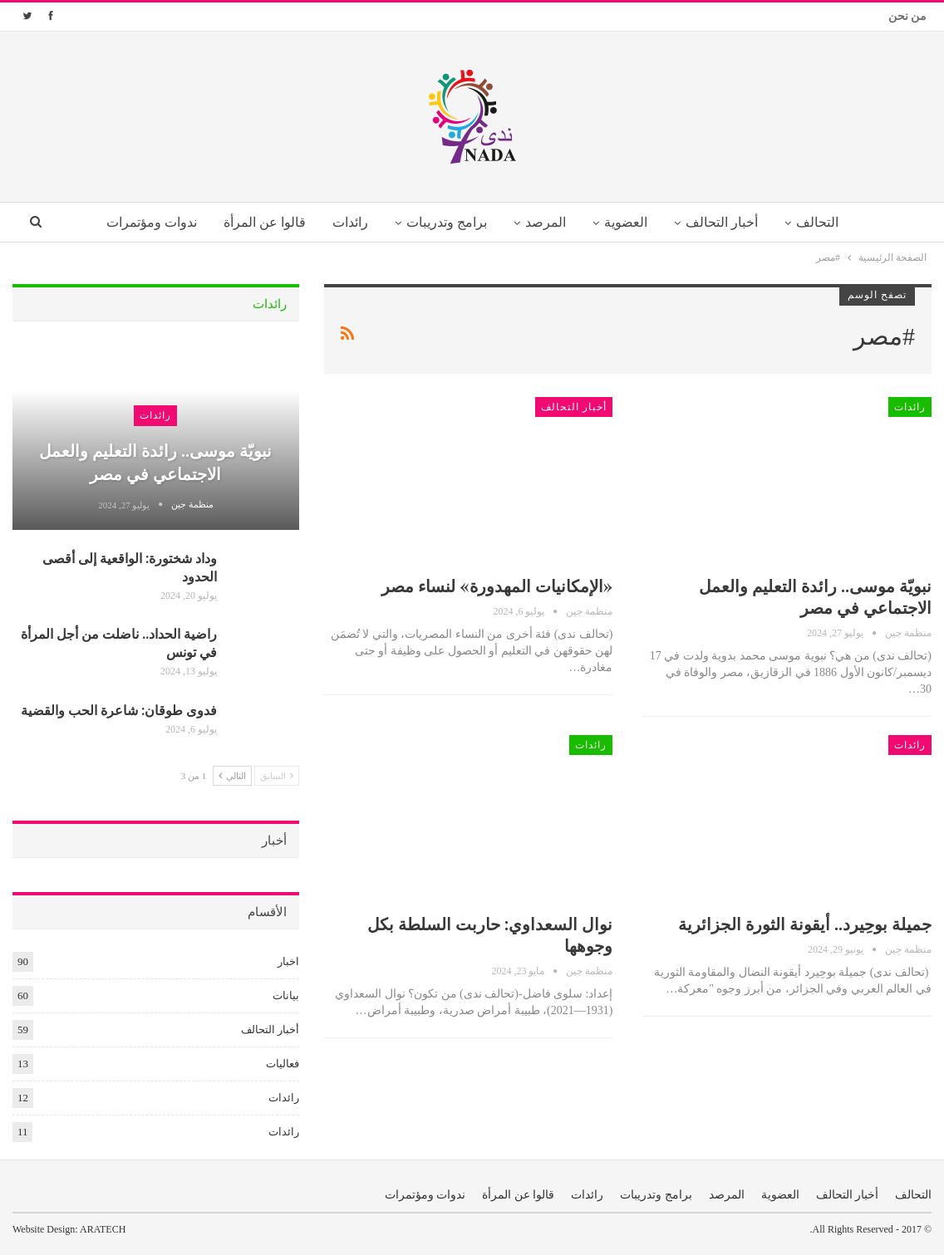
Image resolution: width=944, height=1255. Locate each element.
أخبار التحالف (728, 222)
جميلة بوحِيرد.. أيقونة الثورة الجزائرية (805, 923)
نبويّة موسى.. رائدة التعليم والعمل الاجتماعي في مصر (815, 596)
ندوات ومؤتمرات (141, 222)
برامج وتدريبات (445, 222)
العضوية (629, 222)
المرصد (546, 222)
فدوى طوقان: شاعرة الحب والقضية (119, 709)
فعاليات (282, 1063)
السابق (276, 775)
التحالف (827, 222)
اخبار (288, 961)
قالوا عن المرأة (257, 222)
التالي (232, 775)
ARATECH (102, 1229)
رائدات (345, 222)
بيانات (286, 995)
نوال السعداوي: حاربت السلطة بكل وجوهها (489, 934)
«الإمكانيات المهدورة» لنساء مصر (496, 585)
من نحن (907, 16)
